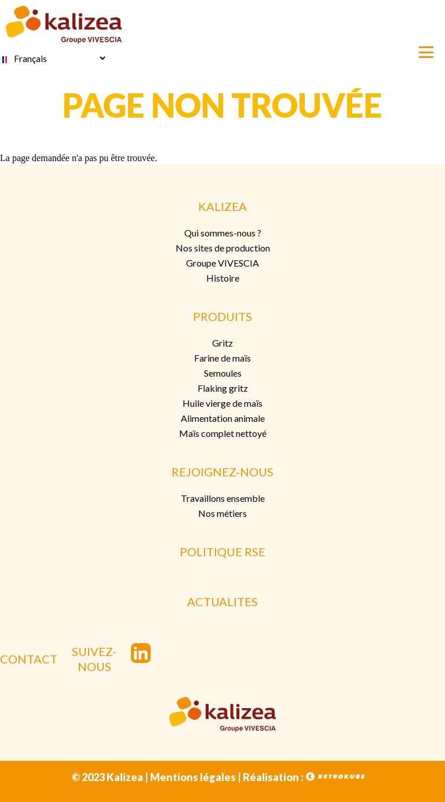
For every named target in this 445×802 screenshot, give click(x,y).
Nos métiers (222, 513)
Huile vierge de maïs (222, 403)
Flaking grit (220, 387)
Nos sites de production (223, 247)
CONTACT (28, 659)
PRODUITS (222, 316)
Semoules (223, 372)
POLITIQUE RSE (222, 552)
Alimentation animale (223, 418)
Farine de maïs (222, 357)
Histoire (222, 277)
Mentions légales (193, 777)
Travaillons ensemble (223, 498)
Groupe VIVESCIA (222, 262)
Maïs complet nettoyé (223, 433)
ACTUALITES (222, 601)
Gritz (222, 342)
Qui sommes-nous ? (222, 232)
